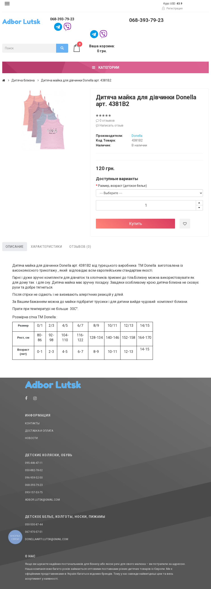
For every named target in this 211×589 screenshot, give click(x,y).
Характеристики (46, 246)
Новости (31, 438)
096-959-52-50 (34, 477)
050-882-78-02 (34, 470)
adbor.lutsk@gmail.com (42, 499)
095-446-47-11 (34, 462)
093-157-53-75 (34, 492)
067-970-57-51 (34, 531)
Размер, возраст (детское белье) (122, 185)
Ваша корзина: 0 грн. (94, 48)
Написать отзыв (109, 125)
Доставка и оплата (39, 430)
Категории (105, 67)
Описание (15, 246)
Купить (135, 223)
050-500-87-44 (34, 524)
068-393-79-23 (62, 19)
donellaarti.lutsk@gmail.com (46, 539)
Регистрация (172, 8)
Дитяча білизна (23, 80)
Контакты (32, 423)
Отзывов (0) (80, 246)
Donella (137, 136)
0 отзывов (105, 120)
